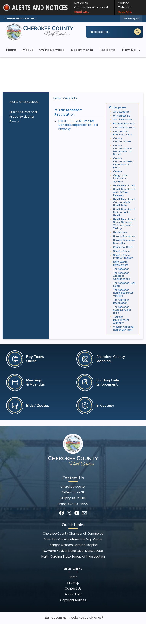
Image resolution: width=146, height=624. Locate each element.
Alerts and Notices (23, 101)
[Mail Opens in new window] (84, 513)
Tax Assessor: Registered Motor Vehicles (123, 293)
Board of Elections (124, 123)
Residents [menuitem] (107, 49)
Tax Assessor (121, 269)
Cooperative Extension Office (122, 133)
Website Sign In (131, 18)
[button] (137, 31)
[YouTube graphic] (76, 513)
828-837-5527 (78, 504)
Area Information (123, 119)
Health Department (124, 185)
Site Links (73, 568)
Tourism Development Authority (121, 319)
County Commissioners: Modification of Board (123, 150)
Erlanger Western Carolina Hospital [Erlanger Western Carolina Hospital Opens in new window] (73, 545)
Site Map (73, 583)
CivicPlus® (96, 618)
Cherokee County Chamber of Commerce (73, 533)
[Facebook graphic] (61, 513)
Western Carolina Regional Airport (123, 328)
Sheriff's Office (121, 251)
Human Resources (124, 236)
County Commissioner (122, 140)
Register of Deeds (123, 247)
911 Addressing (121, 115)
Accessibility (73, 594)
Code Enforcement (124, 127)
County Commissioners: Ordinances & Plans (123, 163)
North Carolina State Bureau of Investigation (73, 556)
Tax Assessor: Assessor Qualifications (121, 276)
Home (57, 98)
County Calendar (130, 7)
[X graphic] (69, 513)
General (117, 171)
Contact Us (73, 588)
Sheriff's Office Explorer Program (123, 256)
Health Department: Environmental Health (124, 212)
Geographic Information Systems (120, 178)
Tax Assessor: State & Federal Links (122, 310)
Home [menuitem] (11, 49)
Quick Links (70, 98)
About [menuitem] (28, 49)
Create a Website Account (20, 18)
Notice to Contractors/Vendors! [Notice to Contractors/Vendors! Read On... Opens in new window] (92, 7)
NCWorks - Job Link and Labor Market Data (73, 551)
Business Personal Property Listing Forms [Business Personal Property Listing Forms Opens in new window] (23, 116)
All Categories (121, 111)
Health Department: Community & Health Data (124, 202)
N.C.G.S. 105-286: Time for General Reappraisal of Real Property (78, 125)
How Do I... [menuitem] (131, 49)
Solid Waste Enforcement (120, 263)
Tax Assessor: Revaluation (121, 301)
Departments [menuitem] (82, 49)
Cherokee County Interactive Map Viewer (73, 539)
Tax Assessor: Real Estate (124, 284)
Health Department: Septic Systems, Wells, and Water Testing (124, 224)
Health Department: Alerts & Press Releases (124, 192)
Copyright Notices (73, 600)
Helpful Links (120, 232)
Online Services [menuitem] (51, 49)
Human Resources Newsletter (124, 241)
